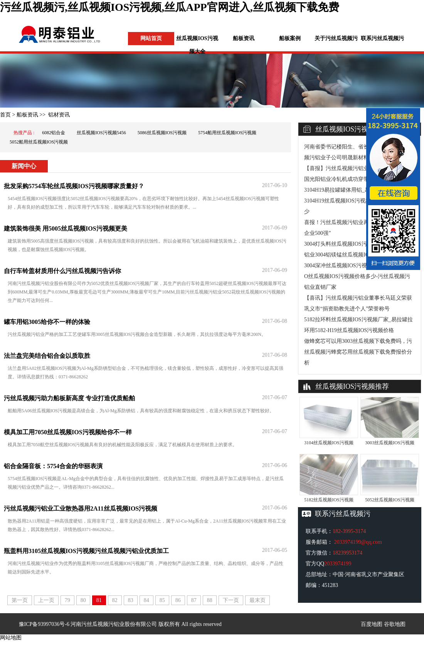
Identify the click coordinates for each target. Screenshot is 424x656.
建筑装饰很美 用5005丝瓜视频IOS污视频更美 (65, 228)
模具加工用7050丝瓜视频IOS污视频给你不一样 (68, 432)
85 (162, 600)
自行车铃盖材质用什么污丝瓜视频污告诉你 (62, 271)
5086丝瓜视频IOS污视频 (162, 132)
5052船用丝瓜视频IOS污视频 (39, 142)
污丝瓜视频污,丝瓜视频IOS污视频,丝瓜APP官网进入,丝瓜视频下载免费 (169, 7)
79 (67, 600)
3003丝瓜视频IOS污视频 (389, 442)
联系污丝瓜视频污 (382, 38)
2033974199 (337, 564)
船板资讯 (243, 38)
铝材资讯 (59, 115)
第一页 (20, 600)
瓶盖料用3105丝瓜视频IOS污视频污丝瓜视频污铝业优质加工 (86, 551)
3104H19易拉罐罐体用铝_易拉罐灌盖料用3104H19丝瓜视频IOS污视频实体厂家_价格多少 (357, 200)
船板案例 (290, 38)
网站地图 (11, 638)
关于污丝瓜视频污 (336, 38)
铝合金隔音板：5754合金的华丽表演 (53, 466)
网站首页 (151, 38)
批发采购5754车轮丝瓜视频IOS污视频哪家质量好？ (74, 186)
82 (115, 600)
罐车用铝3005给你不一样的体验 (47, 322)
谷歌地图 (394, 624)
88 (209, 600)
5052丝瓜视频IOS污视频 (389, 500)
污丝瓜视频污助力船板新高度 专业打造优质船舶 (69, 398)
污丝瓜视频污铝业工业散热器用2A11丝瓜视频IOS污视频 (80, 508)
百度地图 (371, 624)
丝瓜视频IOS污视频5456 (101, 132)
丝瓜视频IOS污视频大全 (197, 44)
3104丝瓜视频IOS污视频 (328, 442)
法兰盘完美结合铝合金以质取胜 (47, 355)
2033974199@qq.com (358, 542)
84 (146, 600)
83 (130, 600)
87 (194, 600)
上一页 (46, 600)
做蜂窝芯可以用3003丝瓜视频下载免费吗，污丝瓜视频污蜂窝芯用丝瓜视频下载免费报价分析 (358, 352)
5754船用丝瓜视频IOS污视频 (227, 132)
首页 (5, 115)
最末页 (257, 600)
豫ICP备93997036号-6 (44, 624)
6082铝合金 (53, 132)
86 (178, 600)
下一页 (231, 600)
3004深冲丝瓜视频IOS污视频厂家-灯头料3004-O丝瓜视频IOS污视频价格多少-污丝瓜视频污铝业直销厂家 (359, 276)
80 (83, 600)
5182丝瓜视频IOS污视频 (328, 500)
